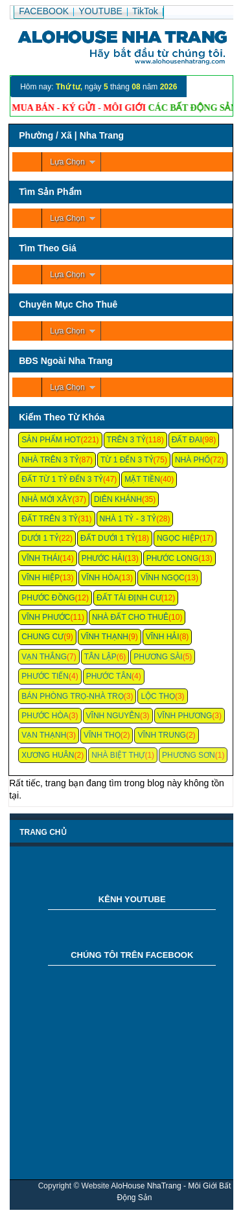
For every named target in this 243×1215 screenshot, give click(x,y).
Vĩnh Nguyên (113, 715)
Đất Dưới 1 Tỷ (107, 538)
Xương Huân (47, 755)
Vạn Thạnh (43, 735)
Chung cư (42, 636)
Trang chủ (42, 832)
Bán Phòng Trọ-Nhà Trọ (72, 696)
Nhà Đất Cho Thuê (130, 617)
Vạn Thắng (44, 656)
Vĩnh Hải (162, 636)
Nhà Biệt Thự (118, 755)
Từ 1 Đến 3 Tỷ (126, 459)
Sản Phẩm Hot (50, 439)
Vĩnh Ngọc (163, 577)
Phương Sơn (188, 755)
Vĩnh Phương (185, 715)
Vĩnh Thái (40, 558)
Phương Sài (157, 656)
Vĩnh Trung (161, 735)
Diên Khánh (118, 499)
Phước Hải (103, 558)
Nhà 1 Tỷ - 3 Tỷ (128, 518)
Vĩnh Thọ (102, 735)
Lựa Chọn (67, 161)
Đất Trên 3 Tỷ (49, 518)
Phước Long (172, 558)
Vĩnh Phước (45, 617)
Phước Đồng (48, 597)
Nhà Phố (192, 459)
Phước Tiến (45, 676)
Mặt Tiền (142, 479)
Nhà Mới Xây (46, 499)
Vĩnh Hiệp (40, 577)
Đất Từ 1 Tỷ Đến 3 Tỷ (62, 479)
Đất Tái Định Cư (129, 597)
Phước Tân (109, 676)
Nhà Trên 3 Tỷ (50, 459)
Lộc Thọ (157, 696)
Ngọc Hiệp (178, 538)
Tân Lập (100, 656)
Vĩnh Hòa (100, 577)
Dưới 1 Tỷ (39, 538)
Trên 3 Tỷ (126, 439)
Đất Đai (187, 439)
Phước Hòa (45, 715)
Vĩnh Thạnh (104, 636)
